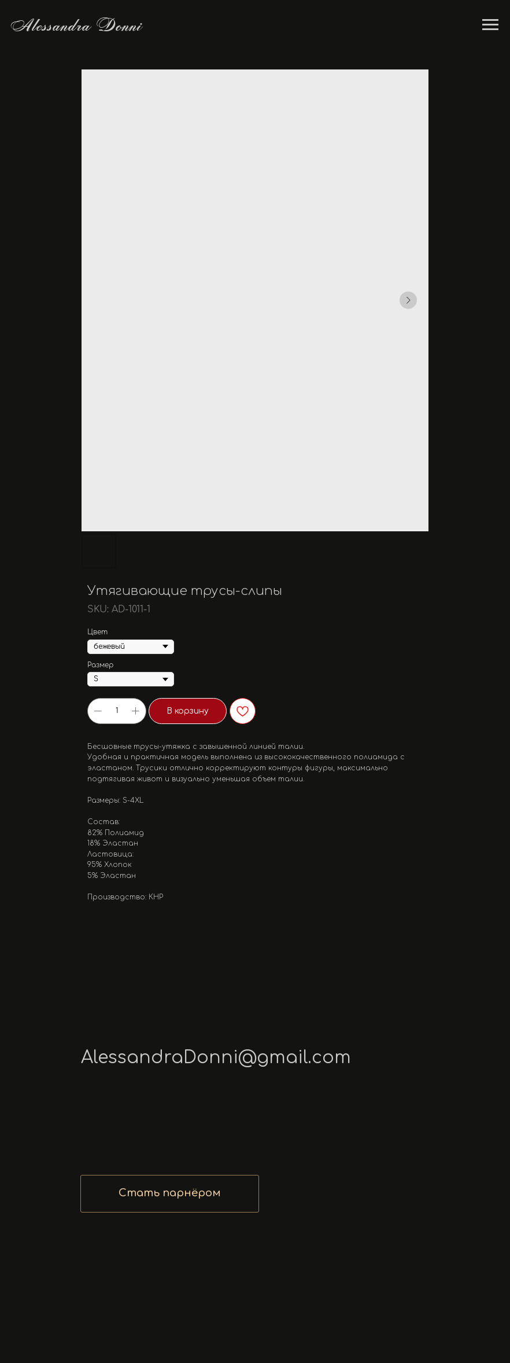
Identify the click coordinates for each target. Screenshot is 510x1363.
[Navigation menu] (490, 25)
